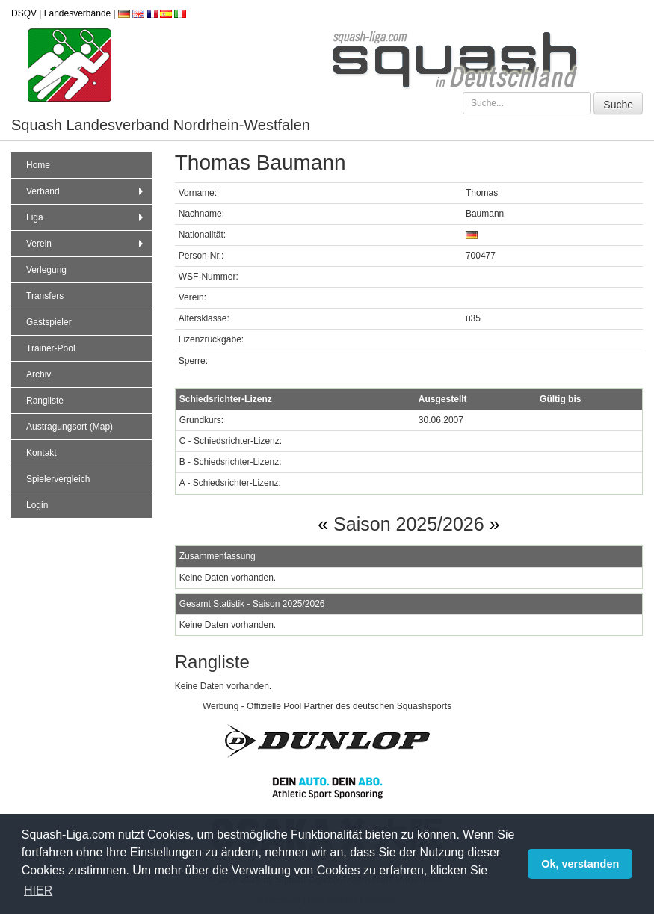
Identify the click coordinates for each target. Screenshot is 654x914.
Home (38, 165)
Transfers (45, 296)
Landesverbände (77, 13)
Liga (86, 217)
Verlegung (46, 270)
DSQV (24, 13)
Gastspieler (49, 322)
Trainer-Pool (50, 348)
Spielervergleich (58, 479)
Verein (86, 243)
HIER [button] (38, 890)
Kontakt (41, 453)
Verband (86, 191)
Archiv (38, 374)
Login (37, 505)
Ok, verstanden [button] (580, 864)
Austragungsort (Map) (69, 427)
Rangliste (45, 400)
